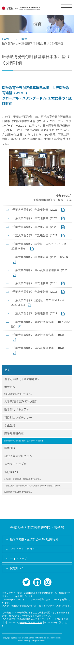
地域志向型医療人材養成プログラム (18, 492)
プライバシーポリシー (24, 548)
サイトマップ (18, 558)
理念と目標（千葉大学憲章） (22, 379)
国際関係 (9, 447)
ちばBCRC (11, 472)
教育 (24, 39)
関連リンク (17, 568)
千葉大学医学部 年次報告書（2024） (36, 218)
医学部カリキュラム (16, 409)
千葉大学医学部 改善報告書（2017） (36, 313)
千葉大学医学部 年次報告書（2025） (36, 209)
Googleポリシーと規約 (31, 622)
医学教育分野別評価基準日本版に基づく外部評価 (23, 441)
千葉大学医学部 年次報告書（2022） (36, 235)
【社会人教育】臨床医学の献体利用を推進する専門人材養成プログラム (32, 486)
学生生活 (9, 425)
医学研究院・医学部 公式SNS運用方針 (34, 539)
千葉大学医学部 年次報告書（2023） (36, 226)
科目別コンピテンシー (18, 417)
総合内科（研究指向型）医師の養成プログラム (22, 479)
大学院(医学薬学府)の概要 (20, 401)
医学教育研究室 (14, 433)
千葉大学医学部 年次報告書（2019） (36, 283)
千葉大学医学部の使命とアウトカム (18, 394)
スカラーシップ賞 (15, 463)
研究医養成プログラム (18, 456)
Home (5, 39)
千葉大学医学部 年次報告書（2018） (36, 291)
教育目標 (9, 387)
